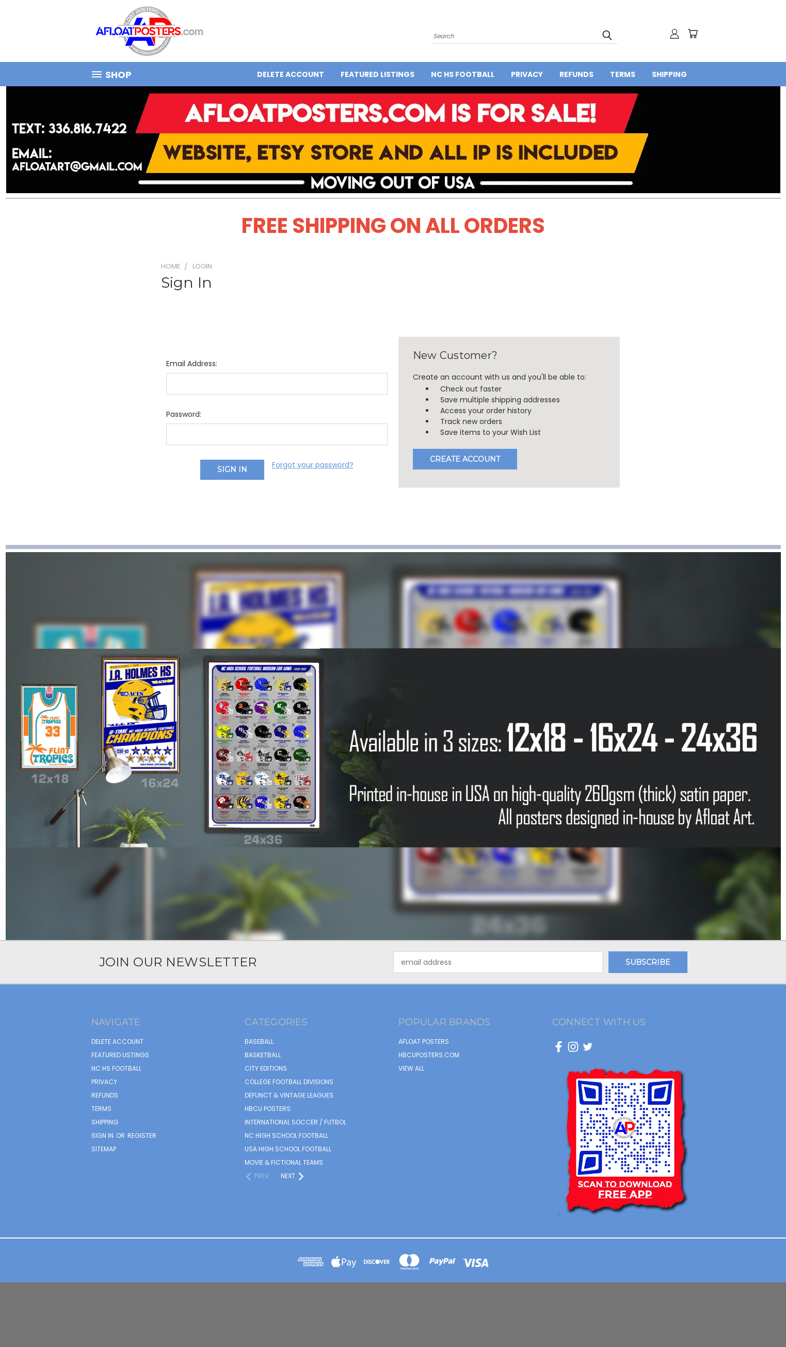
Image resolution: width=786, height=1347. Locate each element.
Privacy (527, 74)
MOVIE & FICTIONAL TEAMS (284, 1162)
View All (411, 1068)
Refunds (576, 74)
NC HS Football (462, 74)
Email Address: (191, 363)
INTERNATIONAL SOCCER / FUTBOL (295, 1122)
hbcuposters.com (428, 1055)
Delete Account (290, 74)
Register (141, 1135)
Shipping (669, 74)
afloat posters (423, 1041)
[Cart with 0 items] (692, 33)
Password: (183, 414)
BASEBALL (259, 1041)
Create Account (465, 459)
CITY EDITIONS (266, 1068)
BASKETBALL (263, 1055)
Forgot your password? (313, 465)
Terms (622, 74)
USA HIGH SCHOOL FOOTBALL (288, 1149)
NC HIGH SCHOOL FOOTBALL (286, 1135)
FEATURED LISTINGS (377, 74)
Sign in (103, 1135)
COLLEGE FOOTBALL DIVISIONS (289, 1081)
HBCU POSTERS (268, 1108)
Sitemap (103, 1149)
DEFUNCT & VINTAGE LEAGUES (289, 1095)
